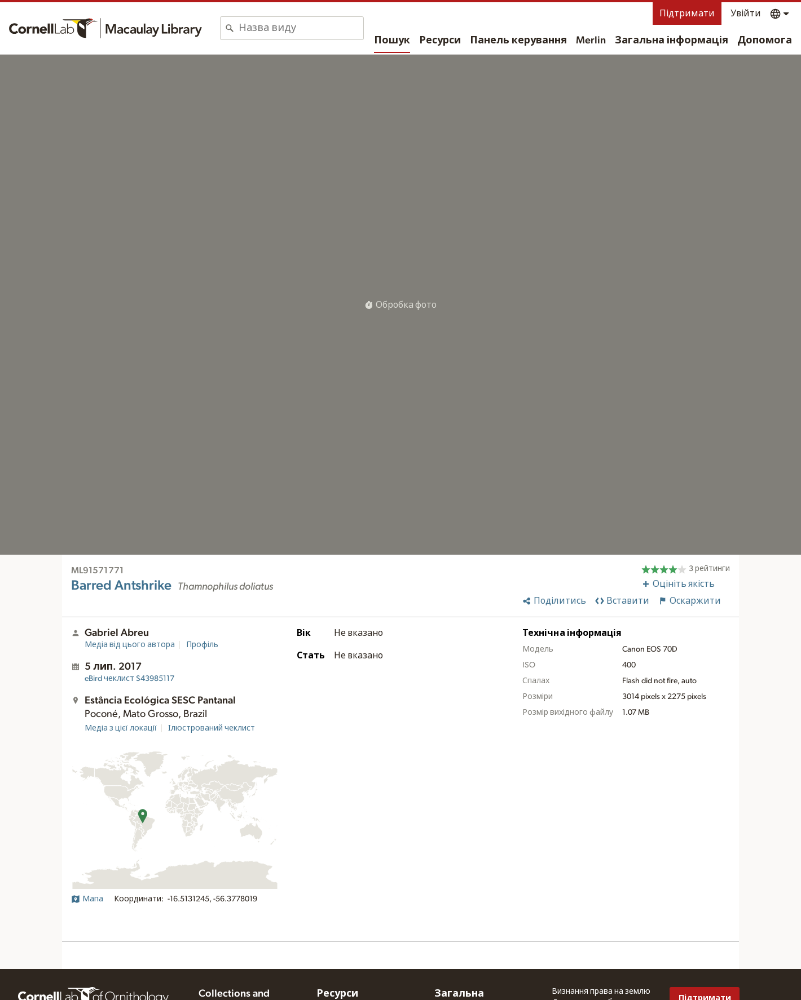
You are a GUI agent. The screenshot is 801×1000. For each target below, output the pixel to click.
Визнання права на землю (601, 991)
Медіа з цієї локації (121, 728)
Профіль (202, 645)
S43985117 (129, 679)
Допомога (764, 41)
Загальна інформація (671, 41)
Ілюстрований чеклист (211, 728)
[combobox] (301, 28)
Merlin (591, 41)
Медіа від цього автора (130, 645)
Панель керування (518, 41)
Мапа (87, 899)
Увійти (745, 13)
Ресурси (440, 41)
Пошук (392, 41)
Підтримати (687, 13)
